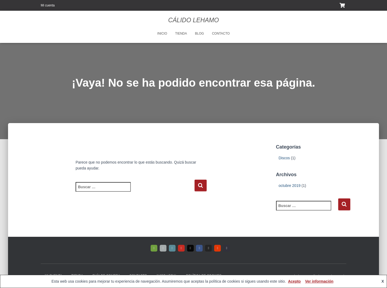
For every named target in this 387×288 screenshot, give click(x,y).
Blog (199, 33)
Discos (284, 158)
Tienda (181, 33)
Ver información (319, 281)
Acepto (294, 281)
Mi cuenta (48, 5)
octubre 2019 (290, 185)
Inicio (162, 33)
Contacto (221, 33)
